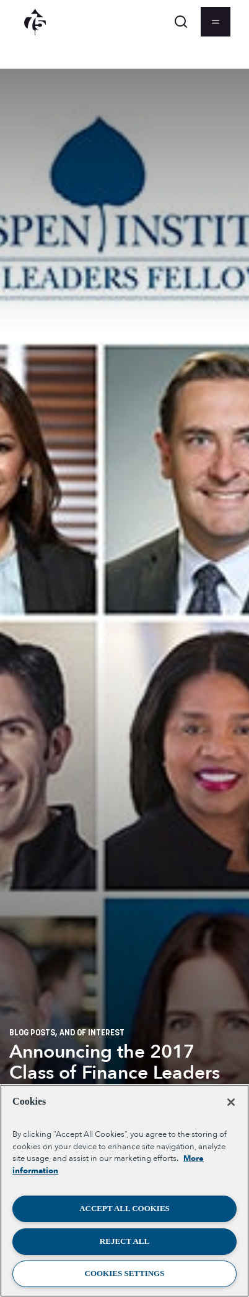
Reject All (124, 1241)
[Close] (231, 1102)
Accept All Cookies (124, 1208)
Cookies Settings (125, 1273)
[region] (124, 1190)
